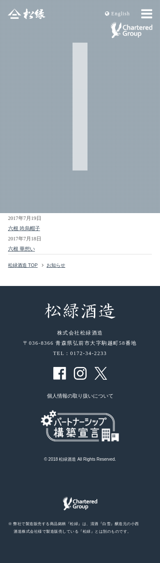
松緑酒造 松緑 (26, 14)
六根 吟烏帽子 (24, 228)
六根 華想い (21, 249)
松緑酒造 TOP (23, 265)
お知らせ (56, 265)
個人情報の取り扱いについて (80, 396)
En (117, 14)
